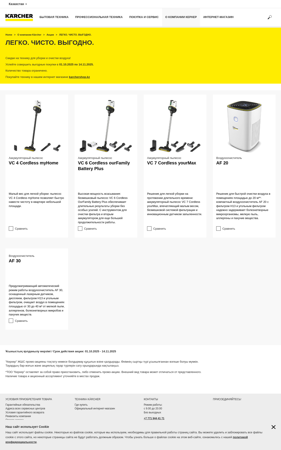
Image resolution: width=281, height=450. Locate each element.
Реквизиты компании (18, 416)
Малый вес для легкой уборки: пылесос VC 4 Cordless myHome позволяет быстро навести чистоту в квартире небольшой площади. (36, 200)
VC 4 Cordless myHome (33, 162)
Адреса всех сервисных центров (25, 408)
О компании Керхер (181, 17)
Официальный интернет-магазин (95, 408)
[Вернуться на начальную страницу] (20, 17)
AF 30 (15, 260)
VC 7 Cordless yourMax (171, 162)
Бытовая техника (54, 17)
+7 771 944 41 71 (154, 418)
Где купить (81, 404)
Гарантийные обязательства (22, 404)
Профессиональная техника (98, 17)
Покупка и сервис (144, 17)
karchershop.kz (79, 77)
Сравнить (21, 228)
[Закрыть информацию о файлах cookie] (274, 427)
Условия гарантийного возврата (24, 412)
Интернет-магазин (218, 17)
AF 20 (222, 162)
